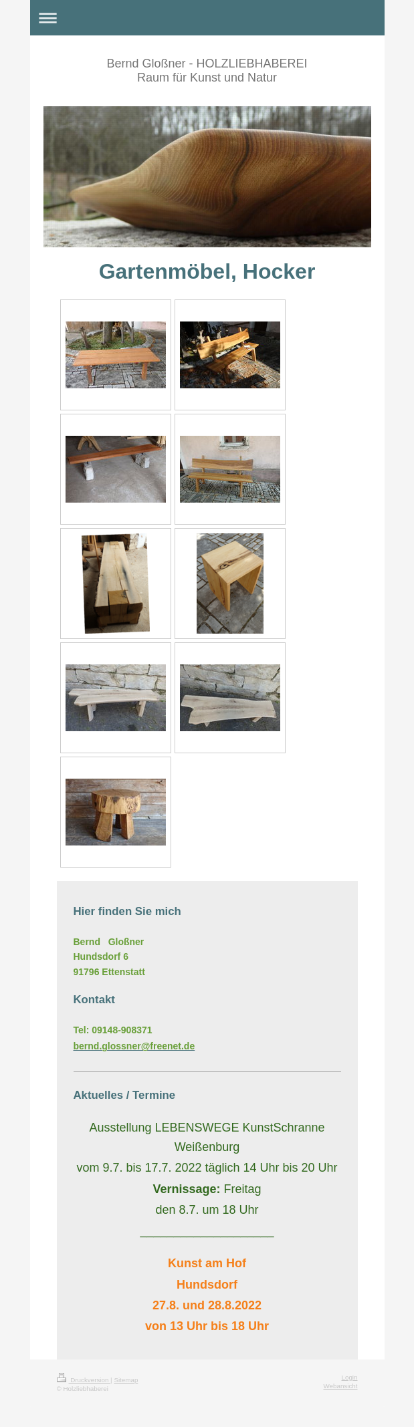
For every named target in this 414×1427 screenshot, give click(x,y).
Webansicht (340, 1386)
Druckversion (84, 1380)
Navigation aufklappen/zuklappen (207, 17)
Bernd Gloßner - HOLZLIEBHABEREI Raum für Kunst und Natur (206, 70)
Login (350, 1377)
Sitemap (126, 1380)
